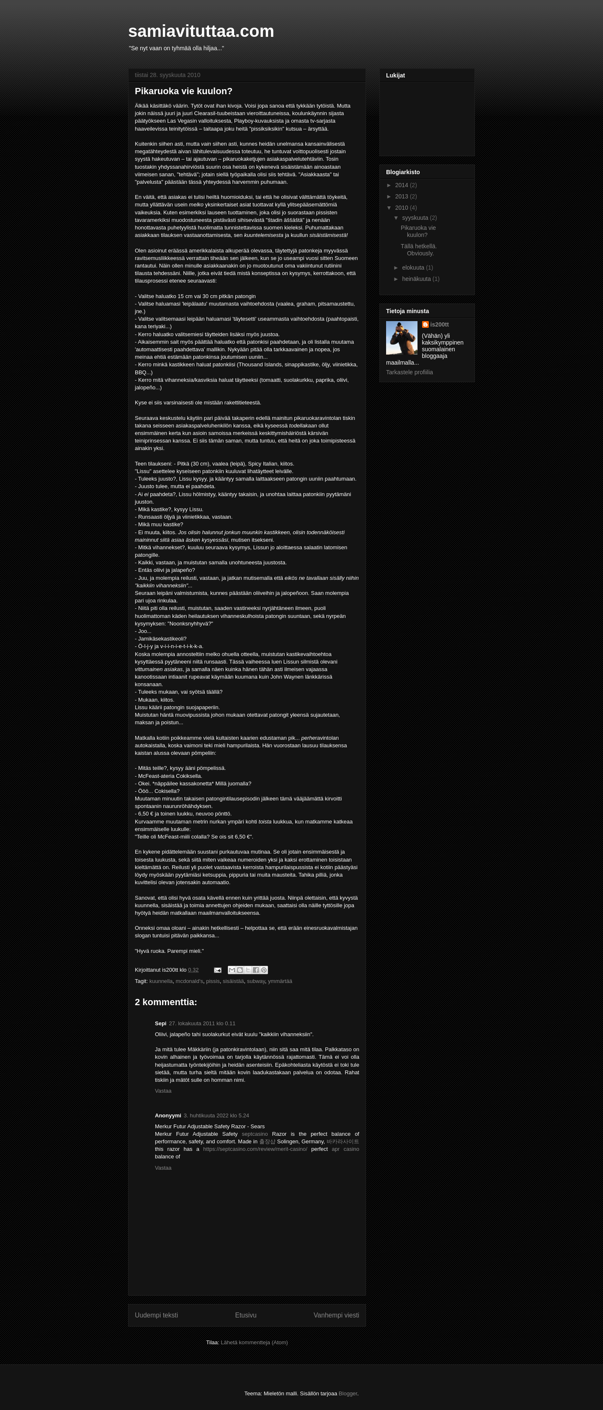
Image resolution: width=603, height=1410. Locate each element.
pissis (213, 981)
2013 (402, 196)
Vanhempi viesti (336, 1315)
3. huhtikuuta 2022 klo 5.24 (216, 1115)
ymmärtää (280, 981)
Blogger (348, 1393)
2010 (402, 207)
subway (256, 981)
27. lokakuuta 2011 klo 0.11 (202, 1023)
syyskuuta (416, 217)
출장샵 (267, 1141)
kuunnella (161, 981)
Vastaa (163, 1091)
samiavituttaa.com (201, 31)
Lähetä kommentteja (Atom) (254, 1342)
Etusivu (246, 1315)
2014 (402, 185)
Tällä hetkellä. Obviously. (419, 250)
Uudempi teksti (156, 1315)
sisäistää (233, 981)
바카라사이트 (343, 1141)
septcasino (255, 1134)
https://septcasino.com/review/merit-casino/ (255, 1149)
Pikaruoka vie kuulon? (184, 91)
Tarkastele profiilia (409, 372)
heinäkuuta (417, 278)
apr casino (345, 1149)
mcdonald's (189, 981)
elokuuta (414, 267)
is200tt (439, 324)
